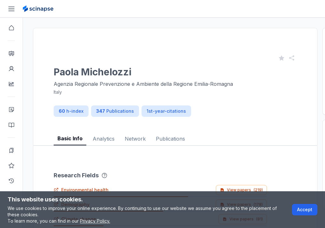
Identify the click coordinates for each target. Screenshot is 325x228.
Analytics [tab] (104, 139)
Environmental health (81, 190)
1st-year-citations (166, 111)
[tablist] (175, 134)
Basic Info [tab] (70, 138)
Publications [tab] (170, 139)
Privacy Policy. (95, 221)
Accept (304, 209)
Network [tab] (135, 139)
